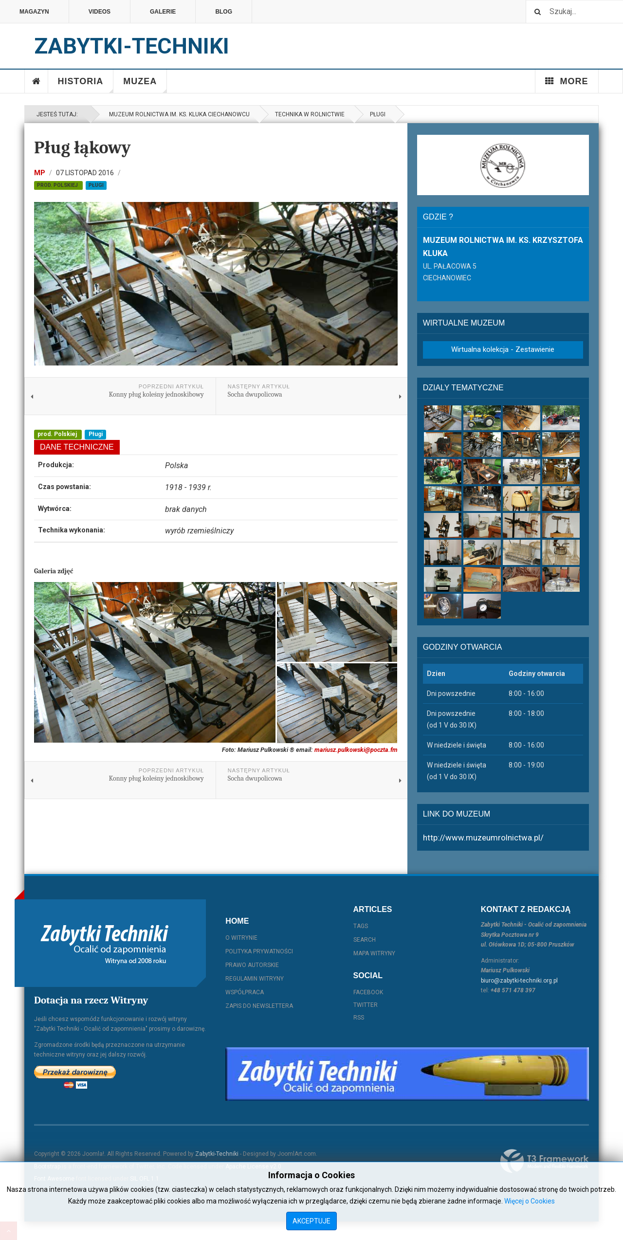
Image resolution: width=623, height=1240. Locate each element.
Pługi (377, 114)
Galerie (163, 11)
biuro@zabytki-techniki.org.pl (519, 980)
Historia (86, 84)
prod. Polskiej (58, 185)
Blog (223, 11)
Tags (360, 926)
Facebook (368, 992)
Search (364, 939)
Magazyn (34, 11)
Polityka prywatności (259, 951)
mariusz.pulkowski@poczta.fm (356, 749)
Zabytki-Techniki (216, 1153)
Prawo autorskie (252, 965)
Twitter (365, 1005)
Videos (99, 11)
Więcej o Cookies (529, 1201)
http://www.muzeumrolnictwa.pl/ (483, 837)
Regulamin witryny (254, 978)
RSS (358, 1017)
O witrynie (241, 937)
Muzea (145, 84)
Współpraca (244, 992)
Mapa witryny (374, 953)
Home (36, 81)
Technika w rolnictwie (310, 114)
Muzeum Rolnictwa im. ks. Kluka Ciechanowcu (178, 114)
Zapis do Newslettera (259, 1006)
